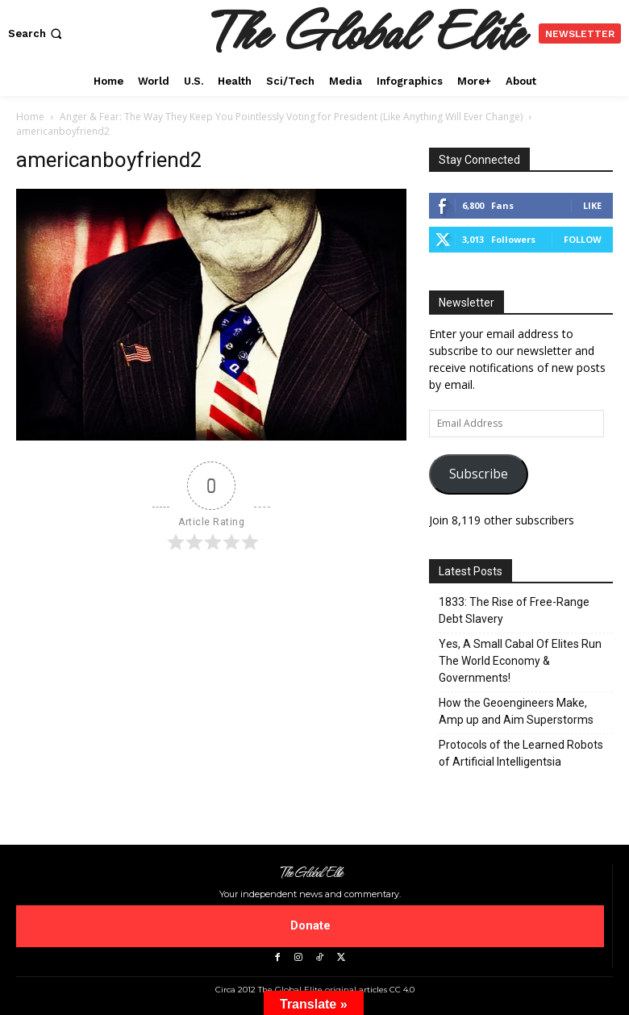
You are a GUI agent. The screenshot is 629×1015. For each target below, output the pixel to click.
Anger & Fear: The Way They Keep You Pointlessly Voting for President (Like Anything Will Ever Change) (291, 116)
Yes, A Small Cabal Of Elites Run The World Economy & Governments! (520, 660)
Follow (583, 239)
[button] (36, 33)
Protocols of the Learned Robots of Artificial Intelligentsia (521, 753)
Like (592, 205)
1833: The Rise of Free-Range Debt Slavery (514, 610)
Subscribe (478, 473)
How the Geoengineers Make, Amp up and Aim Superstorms (516, 711)
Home (30, 116)
